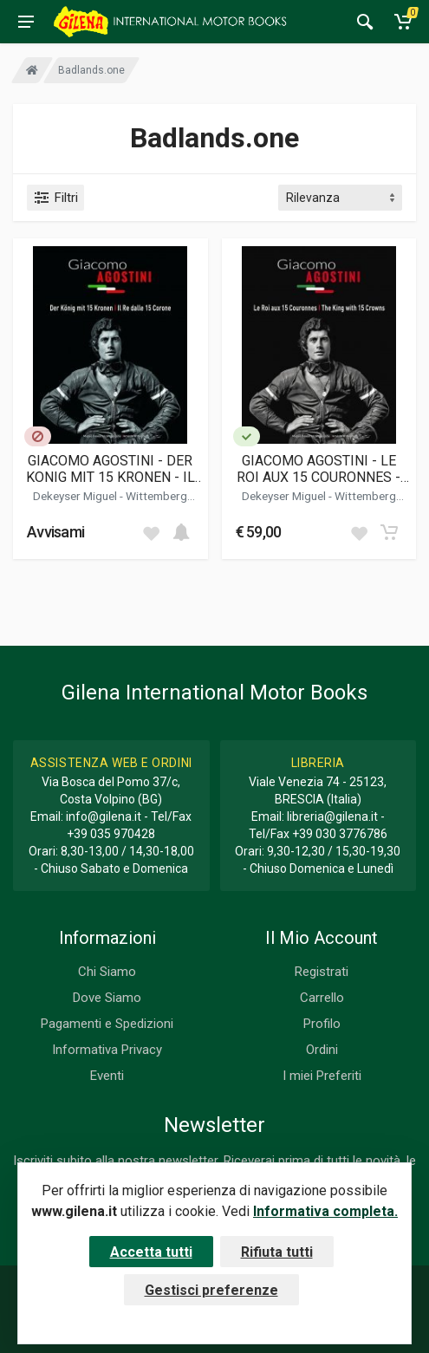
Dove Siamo (107, 997)
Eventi (107, 1075)
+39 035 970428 (111, 834)
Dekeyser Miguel (76, 496)
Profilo (322, 1023)
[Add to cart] (181, 532)
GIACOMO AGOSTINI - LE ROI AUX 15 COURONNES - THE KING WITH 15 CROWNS (319, 468)
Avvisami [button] (55, 532)
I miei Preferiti (322, 1075)
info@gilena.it (103, 816)
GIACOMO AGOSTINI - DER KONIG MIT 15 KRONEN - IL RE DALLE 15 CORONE (110, 468)
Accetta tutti (151, 1252)
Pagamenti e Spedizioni (107, 1023)
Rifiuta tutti (277, 1252)
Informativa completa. (325, 1211)
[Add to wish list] (150, 532)
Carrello (322, 997)
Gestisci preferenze (211, 1290)
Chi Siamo (107, 971)
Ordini (322, 1049)
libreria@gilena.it (332, 816)
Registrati (321, 971)
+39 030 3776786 (339, 834)
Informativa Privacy (107, 1049)
